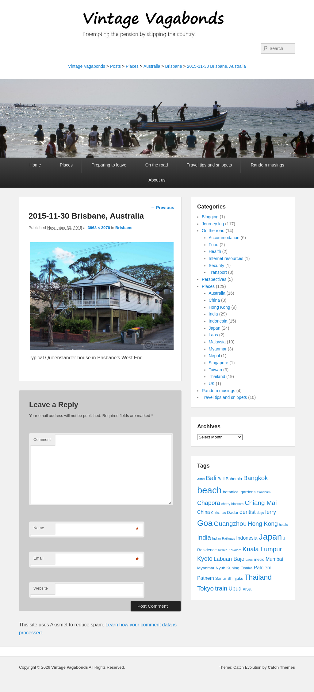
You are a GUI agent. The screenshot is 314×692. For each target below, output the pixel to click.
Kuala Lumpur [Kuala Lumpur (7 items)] (262, 548)
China (214, 300)
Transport (218, 272)
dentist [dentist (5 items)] (247, 512)
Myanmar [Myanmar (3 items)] (205, 568)
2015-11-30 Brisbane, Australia (216, 66)
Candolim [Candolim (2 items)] (263, 492)
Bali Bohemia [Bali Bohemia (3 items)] (230, 478)
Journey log (213, 223)
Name (38, 528)
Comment (42, 439)
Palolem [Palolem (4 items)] (262, 567)
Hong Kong (219, 307)
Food (214, 244)
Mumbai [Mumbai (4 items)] (274, 559)
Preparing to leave (109, 164)
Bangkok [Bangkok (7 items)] (255, 477)
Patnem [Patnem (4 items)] (205, 578)
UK (212, 383)
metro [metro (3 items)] (259, 559)
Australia (152, 66)
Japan (214, 328)
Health (215, 251)
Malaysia (217, 341)
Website (40, 588)
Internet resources (226, 258)
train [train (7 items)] (221, 588)
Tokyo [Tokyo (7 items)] (205, 588)
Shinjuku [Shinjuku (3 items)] (235, 578)
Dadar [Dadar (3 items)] (232, 512)
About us (156, 180)
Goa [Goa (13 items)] (205, 523)
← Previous (162, 207)
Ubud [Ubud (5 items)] (235, 589)
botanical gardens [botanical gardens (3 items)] (239, 492)
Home (35, 164)
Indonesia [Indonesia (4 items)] (246, 538)
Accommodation (224, 237)
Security (216, 265)
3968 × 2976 (99, 227)
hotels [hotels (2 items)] (283, 524)
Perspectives (214, 279)
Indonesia (218, 321)
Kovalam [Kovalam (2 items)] (234, 550)
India (213, 314)
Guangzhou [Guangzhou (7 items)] (230, 523)
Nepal (214, 355)
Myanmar (218, 348)
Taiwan (215, 369)
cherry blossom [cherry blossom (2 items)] (232, 504)
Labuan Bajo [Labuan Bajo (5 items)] (229, 559)
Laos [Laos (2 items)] (249, 559)
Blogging (210, 216)
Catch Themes (281, 667)
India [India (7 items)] (204, 537)
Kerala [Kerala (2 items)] (223, 550)
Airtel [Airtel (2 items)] (201, 479)
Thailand (217, 376)
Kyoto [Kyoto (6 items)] (205, 558)
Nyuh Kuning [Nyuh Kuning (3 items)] (227, 568)
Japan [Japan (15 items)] (270, 536)
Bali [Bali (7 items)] (211, 477)
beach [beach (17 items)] (209, 490)
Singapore (218, 362)
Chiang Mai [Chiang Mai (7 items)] (261, 502)
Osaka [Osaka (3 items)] (247, 568)
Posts (115, 66)
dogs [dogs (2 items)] (260, 512)
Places (132, 66)
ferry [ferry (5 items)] (270, 512)
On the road (156, 164)
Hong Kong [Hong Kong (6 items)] (263, 523)
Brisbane (173, 66)
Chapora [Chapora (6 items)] (208, 502)
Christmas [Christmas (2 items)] (218, 512)
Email (38, 558)
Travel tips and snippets (209, 164)
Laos (213, 334)
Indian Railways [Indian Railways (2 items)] (223, 538)
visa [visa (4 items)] (247, 588)
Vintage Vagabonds (86, 66)
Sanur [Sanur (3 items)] (220, 578)
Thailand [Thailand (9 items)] (258, 577)
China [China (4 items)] (203, 512)
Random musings (267, 164)
